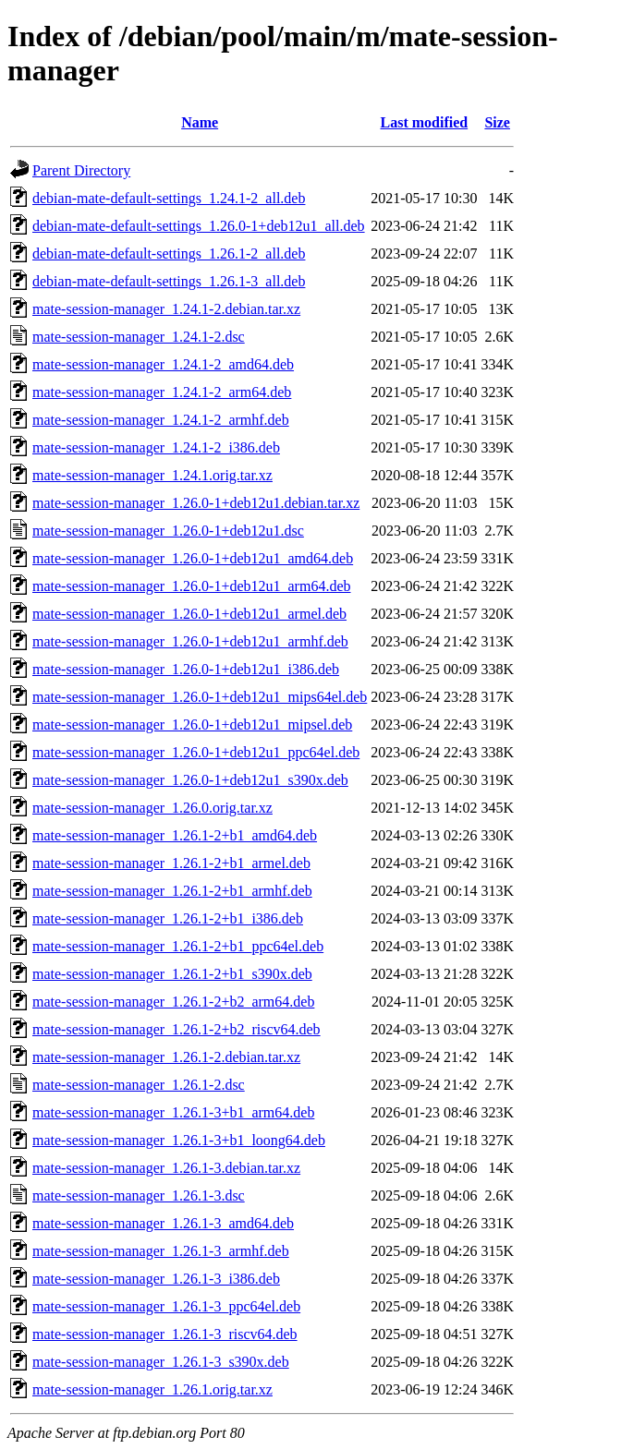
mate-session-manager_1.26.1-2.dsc (138, 1085)
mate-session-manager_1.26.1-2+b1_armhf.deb (172, 891)
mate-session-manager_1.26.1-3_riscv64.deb (165, 1334)
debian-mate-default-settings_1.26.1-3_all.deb (168, 281)
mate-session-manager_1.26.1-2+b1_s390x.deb (172, 974)
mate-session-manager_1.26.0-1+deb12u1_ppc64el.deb (195, 752)
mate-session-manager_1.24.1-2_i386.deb (156, 447)
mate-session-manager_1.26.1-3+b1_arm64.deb (173, 1112)
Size (497, 122)
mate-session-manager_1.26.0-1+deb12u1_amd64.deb (192, 558)
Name (199, 122)
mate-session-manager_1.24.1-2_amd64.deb (163, 364)
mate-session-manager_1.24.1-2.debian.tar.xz (166, 309)
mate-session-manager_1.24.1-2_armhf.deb (160, 420)
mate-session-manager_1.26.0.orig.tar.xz (152, 807)
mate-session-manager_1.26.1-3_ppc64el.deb (166, 1306)
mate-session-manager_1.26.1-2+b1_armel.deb (171, 863)
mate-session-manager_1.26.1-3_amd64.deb (163, 1223)
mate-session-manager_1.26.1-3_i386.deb (156, 1278)
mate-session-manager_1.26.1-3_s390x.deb (160, 1362)
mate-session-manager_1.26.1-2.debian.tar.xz (166, 1057)
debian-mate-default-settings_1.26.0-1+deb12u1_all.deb (198, 226)
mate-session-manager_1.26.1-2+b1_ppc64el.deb (177, 946)
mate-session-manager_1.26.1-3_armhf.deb (160, 1251)
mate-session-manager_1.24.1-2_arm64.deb (161, 392)
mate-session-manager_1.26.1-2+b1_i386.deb (167, 918)
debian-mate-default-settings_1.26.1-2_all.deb (168, 253)
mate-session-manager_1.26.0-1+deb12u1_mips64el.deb (199, 697)
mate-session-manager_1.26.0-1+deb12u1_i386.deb (185, 669)
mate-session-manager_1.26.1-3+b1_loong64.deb (178, 1140)
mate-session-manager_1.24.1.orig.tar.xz (152, 475)
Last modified (425, 122)
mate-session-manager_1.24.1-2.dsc (138, 336)
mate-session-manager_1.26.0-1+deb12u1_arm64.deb (191, 586)
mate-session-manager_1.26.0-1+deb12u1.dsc (168, 530)
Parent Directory (81, 170)
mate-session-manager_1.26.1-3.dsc (138, 1195)
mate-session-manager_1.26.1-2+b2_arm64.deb (173, 1001)
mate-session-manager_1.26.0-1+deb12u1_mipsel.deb (192, 724)
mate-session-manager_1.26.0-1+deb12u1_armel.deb (189, 614)
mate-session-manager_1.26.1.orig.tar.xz (152, 1389)
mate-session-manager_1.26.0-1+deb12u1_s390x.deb (190, 780)
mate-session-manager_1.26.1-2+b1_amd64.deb (174, 835)
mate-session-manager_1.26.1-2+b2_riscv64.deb (176, 1029)
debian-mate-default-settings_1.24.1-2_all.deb (168, 198)
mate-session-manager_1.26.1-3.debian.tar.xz (166, 1168)
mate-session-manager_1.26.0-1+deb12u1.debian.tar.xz (195, 503)
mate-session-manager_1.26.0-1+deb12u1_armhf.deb (190, 641)
